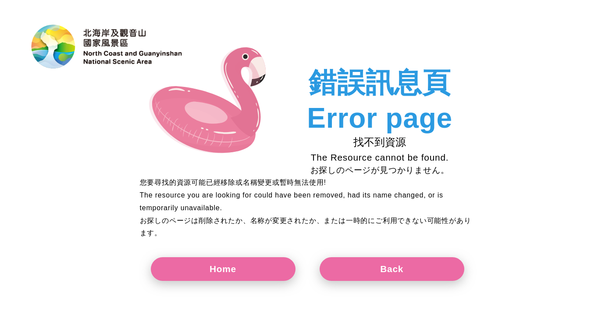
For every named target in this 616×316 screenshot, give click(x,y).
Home (223, 269)
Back (391, 269)
